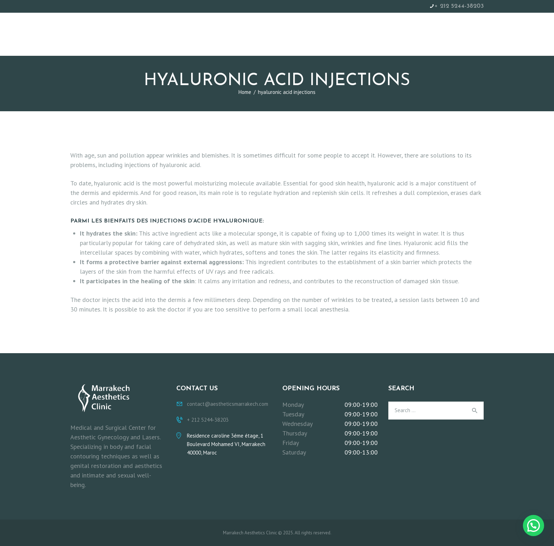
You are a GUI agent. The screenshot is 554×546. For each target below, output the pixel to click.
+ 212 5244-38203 (459, 6)
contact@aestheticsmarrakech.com (227, 403)
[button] (533, 525)
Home (244, 92)
